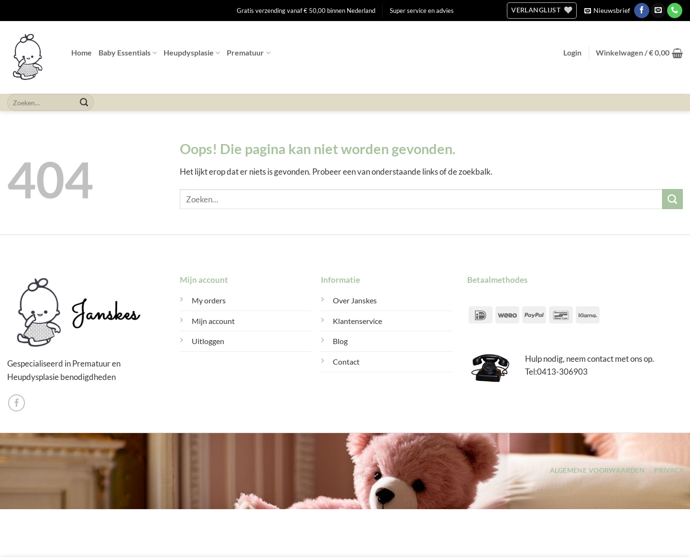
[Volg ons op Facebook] (641, 10)
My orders (209, 300)
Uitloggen (208, 341)
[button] (607, 10)
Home (81, 52)
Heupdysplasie (192, 52)
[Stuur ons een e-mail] (658, 10)
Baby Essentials (128, 52)
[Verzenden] (84, 102)
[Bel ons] (674, 10)
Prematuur (248, 52)
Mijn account (213, 321)
